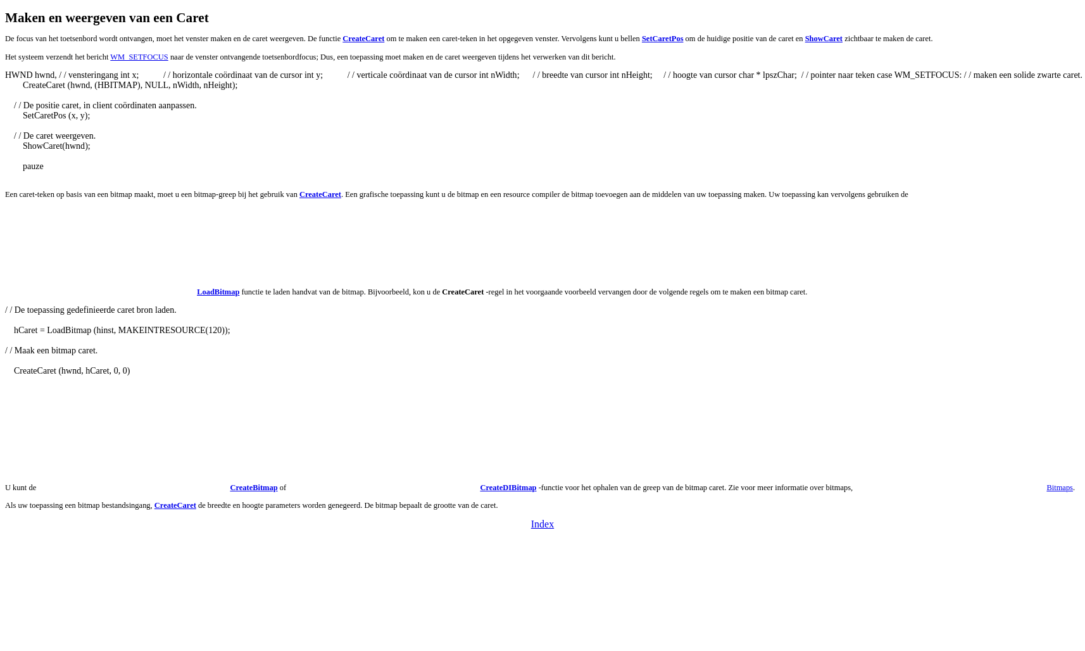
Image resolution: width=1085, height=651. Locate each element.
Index (542, 524)
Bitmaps (1059, 487)
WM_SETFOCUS (139, 57)
